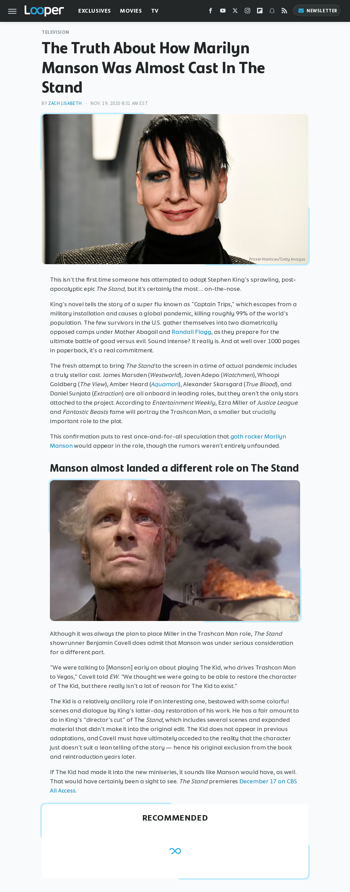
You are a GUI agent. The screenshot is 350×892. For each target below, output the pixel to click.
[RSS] (284, 12)
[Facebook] (210, 12)
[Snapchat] (272, 12)
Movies (131, 10)
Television (55, 32)
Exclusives (94, 10)
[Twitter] (235, 12)
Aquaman (164, 384)
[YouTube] (222, 12)
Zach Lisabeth (65, 103)
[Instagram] (247, 12)
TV (155, 10)
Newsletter (317, 11)
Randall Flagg (191, 332)
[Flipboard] (259, 12)
